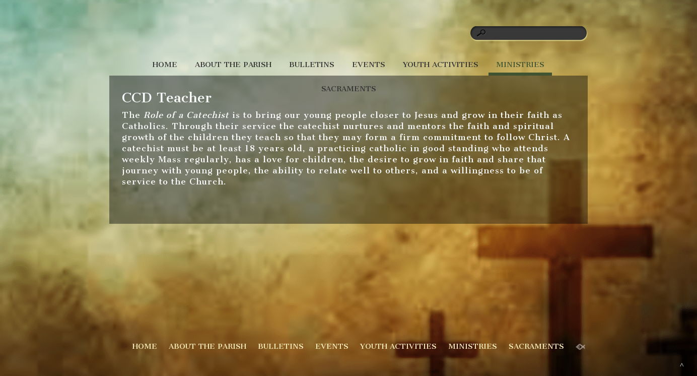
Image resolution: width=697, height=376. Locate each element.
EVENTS (368, 64)
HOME (165, 64)
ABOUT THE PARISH (233, 64)
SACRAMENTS (348, 88)
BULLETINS (311, 64)
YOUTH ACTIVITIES (440, 64)
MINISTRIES (520, 64)
